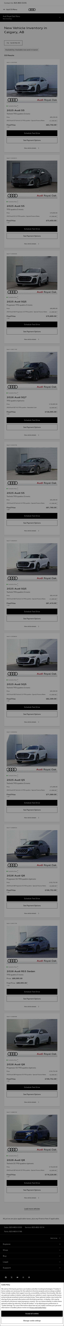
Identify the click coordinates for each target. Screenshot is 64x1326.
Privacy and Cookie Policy (37, 1307)
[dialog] (32, 1304)
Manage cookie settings (32, 1321)
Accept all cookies (32, 1313)
